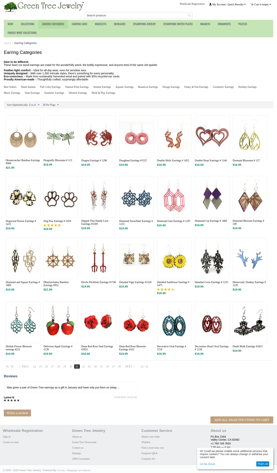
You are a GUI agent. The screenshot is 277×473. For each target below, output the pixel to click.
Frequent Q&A (149, 453)
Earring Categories (53, 24)
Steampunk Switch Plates (178, 24)
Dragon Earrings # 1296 (94, 160)
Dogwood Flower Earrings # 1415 (21, 223)
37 (113, 366)
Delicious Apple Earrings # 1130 (58, 348)
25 (40, 366)
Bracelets (100, 24)
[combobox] (138, 15)
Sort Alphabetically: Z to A (23, 105)
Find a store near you (152, 447)
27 (52, 366)
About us (77, 436)
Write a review (17, 413)
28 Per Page (51, 105)
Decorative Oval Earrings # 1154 (171, 348)
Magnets (205, 24)
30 (70, 366)
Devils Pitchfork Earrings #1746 (98, 282)
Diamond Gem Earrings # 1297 (173, 221)
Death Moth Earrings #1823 (248, 346)
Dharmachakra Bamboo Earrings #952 (56, 284)
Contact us (77, 447)
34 (95, 366)
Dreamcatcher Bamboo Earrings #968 (23, 162)
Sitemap (76, 453)
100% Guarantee (81, 458)
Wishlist (145, 442)
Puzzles (242, 24)
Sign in (6, 436)
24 (34, 366)
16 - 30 (9, 366)
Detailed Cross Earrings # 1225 (211, 282)
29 (64, 366)
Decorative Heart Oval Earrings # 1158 (212, 348)
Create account (11, 442)
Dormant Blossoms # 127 (246, 160)
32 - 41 (144, 366)
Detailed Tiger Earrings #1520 (135, 282)
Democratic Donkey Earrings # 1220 (249, 284)
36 (107, 366)
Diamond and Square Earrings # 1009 (23, 284)
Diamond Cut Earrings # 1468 (211, 220)
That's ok (262, 463)
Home (7, 43)
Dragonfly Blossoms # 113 (58, 160)
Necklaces (119, 24)
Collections (27, 24)
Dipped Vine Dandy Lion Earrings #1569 (94, 222)
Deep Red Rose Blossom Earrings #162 (132, 348)
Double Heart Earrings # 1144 (211, 160)
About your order (150, 436)
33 (89, 366)
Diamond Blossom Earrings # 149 (248, 222)
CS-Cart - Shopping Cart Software (74, 470)
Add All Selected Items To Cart (241, 420)
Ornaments (224, 24)
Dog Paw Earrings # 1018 (57, 221)
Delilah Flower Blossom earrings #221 (19, 348)
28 (58, 366)
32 (83, 366)
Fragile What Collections (22, 33)
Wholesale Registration (192, 3)
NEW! (10, 24)
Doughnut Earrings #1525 (133, 160)
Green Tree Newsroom (84, 442)
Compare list (148, 458)
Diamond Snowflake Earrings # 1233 (136, 223)
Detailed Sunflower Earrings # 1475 (173, 284)
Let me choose (207, 464)
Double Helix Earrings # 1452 (173, 160)
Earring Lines (79, 24)
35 (101, 366)
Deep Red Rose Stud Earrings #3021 (97, 348)
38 (119, 366)
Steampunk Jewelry (144, 24)
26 (46, 366)
